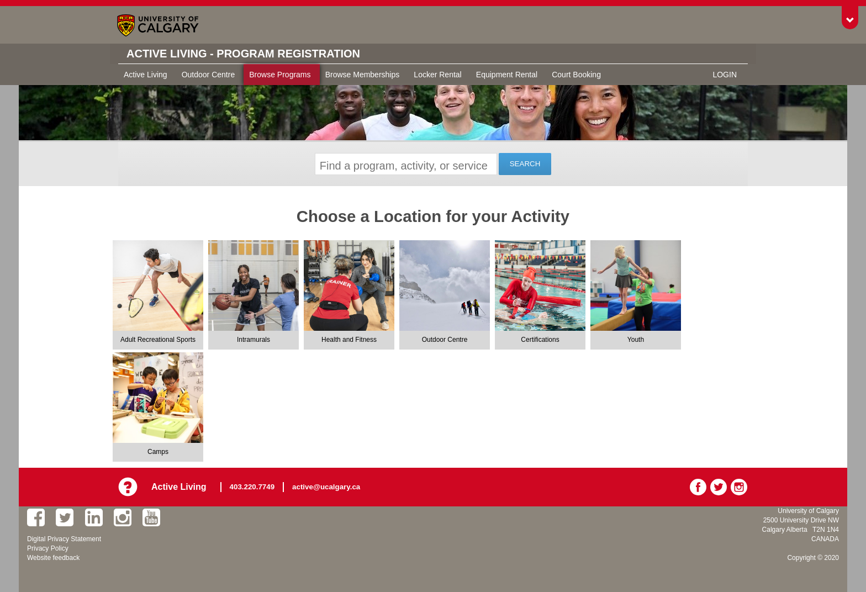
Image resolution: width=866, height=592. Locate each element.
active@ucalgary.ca (326, 486)
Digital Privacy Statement (64, 539)
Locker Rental (437, 74)
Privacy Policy (47, 548)
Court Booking (576, 74)
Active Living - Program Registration (243, 53)
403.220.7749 (252, 486)
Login (724, 74)
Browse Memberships (362, 74)
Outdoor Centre (208, 74)
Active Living (145, 74)
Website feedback (53, 558)
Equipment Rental (506, 74)
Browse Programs (279, 74)
